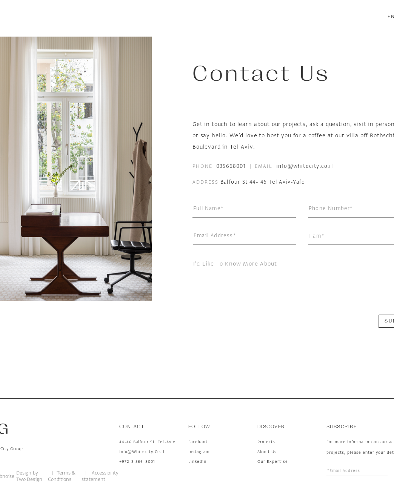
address (205, 182)
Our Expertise (272, 461)
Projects (266, 441)
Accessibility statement (100, 476)
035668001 (231, 166)
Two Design (29, 479)
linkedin (197, 461)
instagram (199, 451)
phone (202, 166)
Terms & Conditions (62, 476)
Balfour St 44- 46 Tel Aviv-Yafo (262, 182)
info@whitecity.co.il (304, 166)
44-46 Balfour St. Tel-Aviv (147, 441)
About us (267, 451)
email (263, 166)
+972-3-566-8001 (137, 461)
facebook (198, 441)
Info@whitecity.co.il (142, 451)
